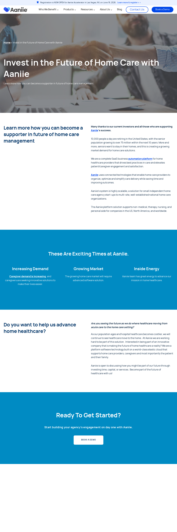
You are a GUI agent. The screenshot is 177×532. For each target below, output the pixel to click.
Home (7, 42)
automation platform (140, 159)
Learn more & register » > (129, 3)
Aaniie (94, 130)
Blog (119, 9)
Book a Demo (162, 9)
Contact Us (137, 9)
